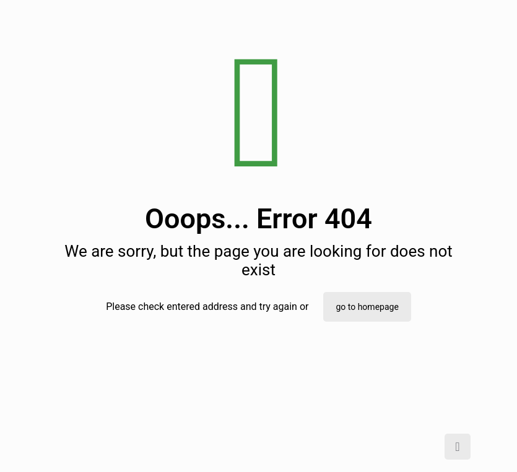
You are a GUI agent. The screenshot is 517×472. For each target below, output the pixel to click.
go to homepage (367, 307)
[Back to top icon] (458, 447)
